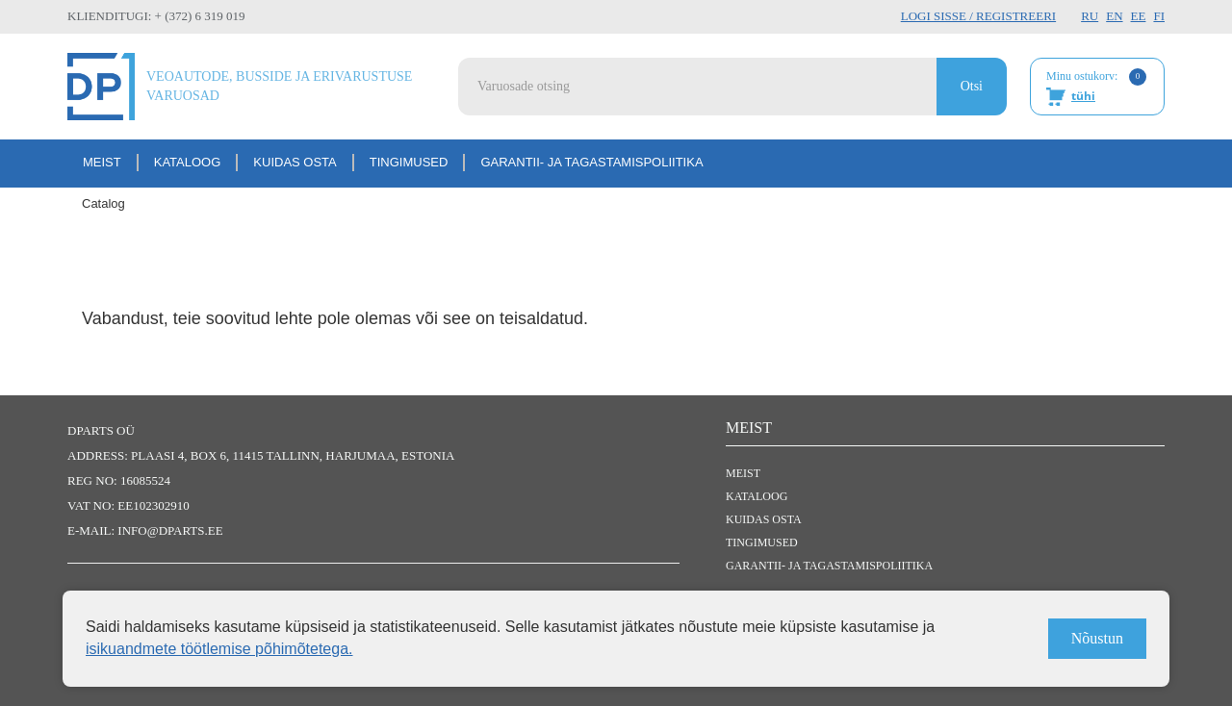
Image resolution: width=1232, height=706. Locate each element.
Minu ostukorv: (1096, 87)
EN (1114, 16)
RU (1089, 16)
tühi (1083, 96)
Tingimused (409, 162)
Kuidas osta (294, 162)
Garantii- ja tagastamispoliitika (591, 162)
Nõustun (1097, 638)
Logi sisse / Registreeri (978, 16)
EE (1138, 16)
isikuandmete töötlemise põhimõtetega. (219, 649)
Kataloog (187, 162)
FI (1159, 16)
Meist (102, 162)
